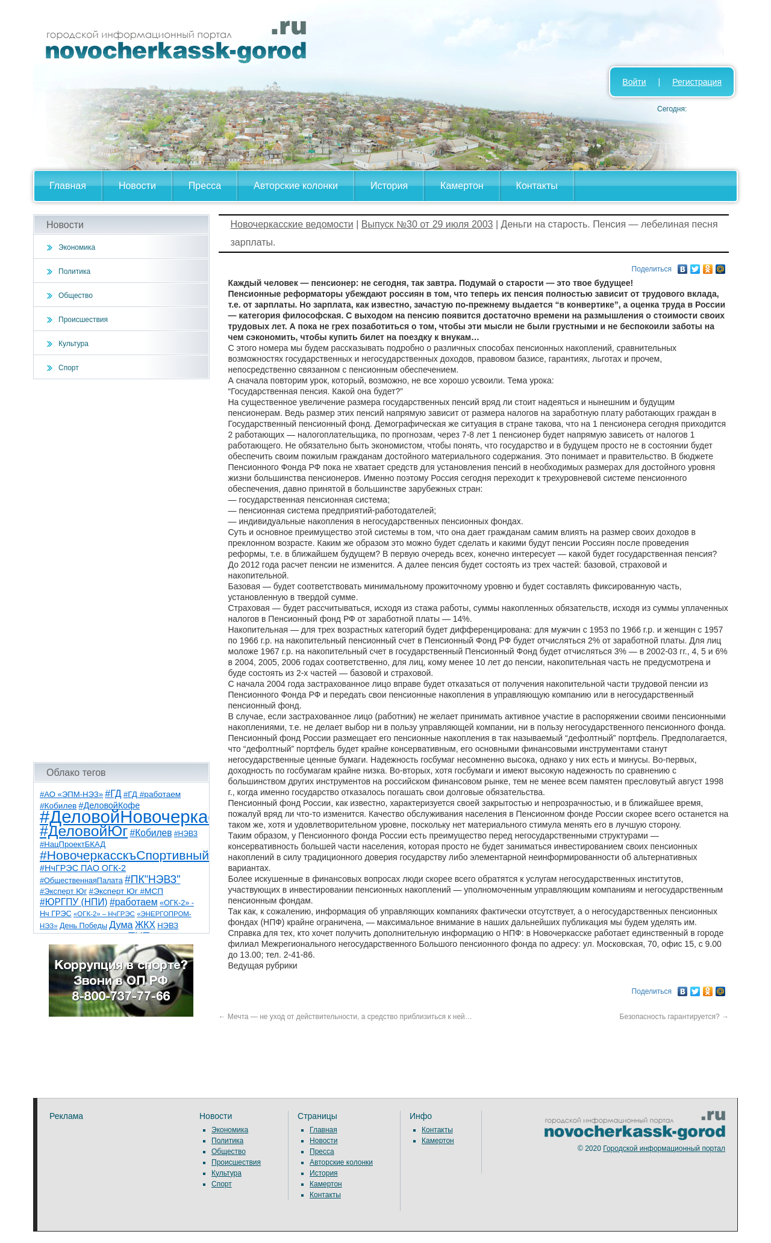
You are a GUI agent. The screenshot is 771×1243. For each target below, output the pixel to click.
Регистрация (697, 82)
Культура (73, 343)
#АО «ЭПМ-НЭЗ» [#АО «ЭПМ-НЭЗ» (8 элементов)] (71, 794)
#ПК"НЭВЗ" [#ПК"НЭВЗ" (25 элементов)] (152, 879)
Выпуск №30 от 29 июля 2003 (427, 224)
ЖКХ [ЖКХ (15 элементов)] (145, 925)
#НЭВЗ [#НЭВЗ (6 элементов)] (186, 833)
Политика (74, 271)
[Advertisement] (121, 570)
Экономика (76, 247)
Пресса (205, 186)
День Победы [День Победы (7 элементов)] (83, 926)
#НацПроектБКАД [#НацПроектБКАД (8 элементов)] (72, 844)
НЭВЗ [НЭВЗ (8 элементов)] (167, 925)
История (389, 186)
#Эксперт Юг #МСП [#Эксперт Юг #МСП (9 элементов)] (126, 891)
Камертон (462, 186)
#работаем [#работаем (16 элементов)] (134, 902)
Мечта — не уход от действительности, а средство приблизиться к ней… (345, 1016)
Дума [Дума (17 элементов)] (121, 924)
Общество (75, 295)
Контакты (537, 186)
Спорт (68, 368)
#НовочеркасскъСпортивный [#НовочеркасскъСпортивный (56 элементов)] (124, 855)
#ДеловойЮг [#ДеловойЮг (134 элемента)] (84, 831)
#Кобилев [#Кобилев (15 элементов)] (151, 833)
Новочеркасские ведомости (292, 224)
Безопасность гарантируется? (674, 1016)
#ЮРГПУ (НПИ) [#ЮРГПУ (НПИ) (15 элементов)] (74, 902)
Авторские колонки (296, 186)
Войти (634, 82)
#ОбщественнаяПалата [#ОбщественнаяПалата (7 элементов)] (81, 880)
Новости (137, 186)
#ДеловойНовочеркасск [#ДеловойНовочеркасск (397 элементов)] (136, 816)
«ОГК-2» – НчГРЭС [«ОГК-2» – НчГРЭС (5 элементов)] (104, 913)
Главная (67, 186)
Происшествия (83, 319)
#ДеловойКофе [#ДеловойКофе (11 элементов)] (109, 805)
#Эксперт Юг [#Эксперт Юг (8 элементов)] (63, 891)
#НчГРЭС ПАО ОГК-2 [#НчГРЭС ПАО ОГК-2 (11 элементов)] (83, 868)
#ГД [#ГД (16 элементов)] (113, 794)
